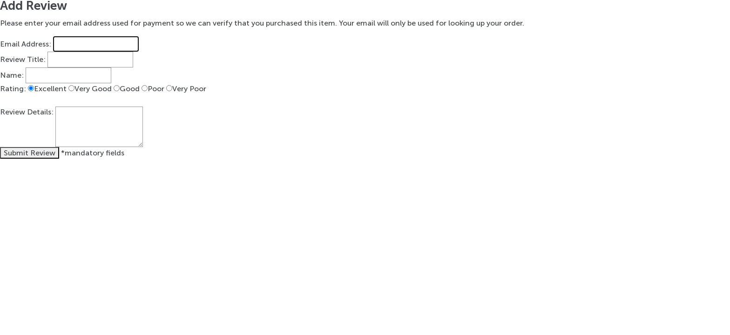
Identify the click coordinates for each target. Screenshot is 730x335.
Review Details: (27, 111)
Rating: (13, 88)
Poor (156, 88)
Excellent (50, 88)
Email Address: (25, 44)
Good (130, 88)
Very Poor (189, 88)
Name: (12, 75)
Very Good (93, 88)
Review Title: (23, 59)
